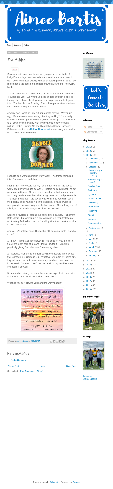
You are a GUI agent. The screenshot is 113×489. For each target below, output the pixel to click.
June (91, 235)
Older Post (71, 366)
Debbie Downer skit (40, 129)
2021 (88, 147)
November (94, 163)
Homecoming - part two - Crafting (95, 172)
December (94, 159)
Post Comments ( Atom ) (31, 371)
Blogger (76, 482)
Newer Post (13, 366)
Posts (88, 127)
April (91, 243)
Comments (90, 132)
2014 (88, 273)
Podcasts (92, 190)
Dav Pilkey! (93, 202)
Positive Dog (94, 186)
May (91, 239)
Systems (92, 194)
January (93, 255)
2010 (88, 289)
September (94, 228)
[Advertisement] (92, 424)
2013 (88, 277)
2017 (88, 261)
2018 (88, 155)
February (93, 251)
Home (42, 366)
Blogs (9, 45)
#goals (91, 215)
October (93, 167)
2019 (88, 151)
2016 (88, 265)
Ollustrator (55, 482)
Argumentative (95, 223)
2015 (88, 269)
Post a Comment (18, 360)
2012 (88, 281)
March (92, 247)
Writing (26, 45)
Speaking (17, 45)
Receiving (92, 211)
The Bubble (93, 207)
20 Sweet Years (95, 198)
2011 (88, 285)
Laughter (92, 219)
